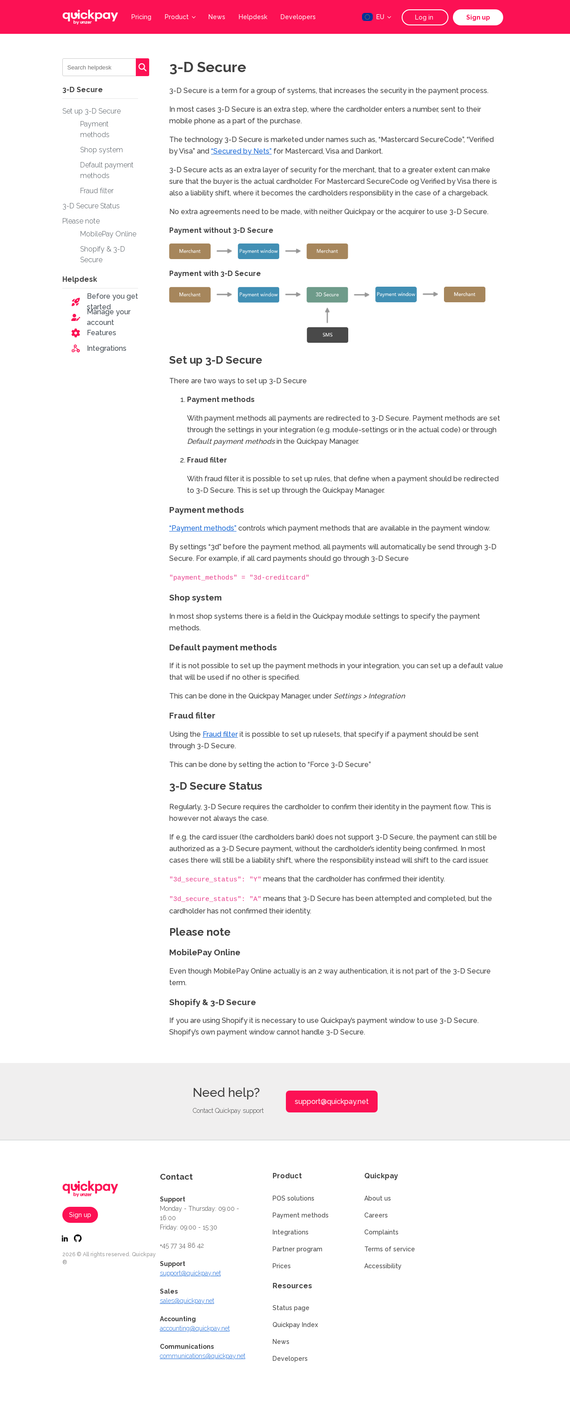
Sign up (478, 17)
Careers (376, 1213)
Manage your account (108, 317)
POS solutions (293, 1197)
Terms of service (389, 1247)
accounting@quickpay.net (195, 1327)
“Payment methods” (202, 528)
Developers (298, 16)
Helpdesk (253, 16)
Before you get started (112, 301)
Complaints (381, 1230)
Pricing (141, 16)
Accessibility (383, 1264)
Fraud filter (97, 191)
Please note (81, 221)
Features (101, 333)
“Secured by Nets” (241, 151)
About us (377, 1197)
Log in (425, 17)
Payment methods (301, 1213)
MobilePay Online (108, 234)
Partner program (297, 1247)
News (216, 16)
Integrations (106, 348)
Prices (282, 1264)
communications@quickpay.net (202, 1354)
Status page (291, 1306)
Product (180, 16)
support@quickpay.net (332, 1100)
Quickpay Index (295, 1323)
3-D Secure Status (91, 206)
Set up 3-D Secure (91, 111)
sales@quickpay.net (187, 1299)
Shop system (101, 150)
